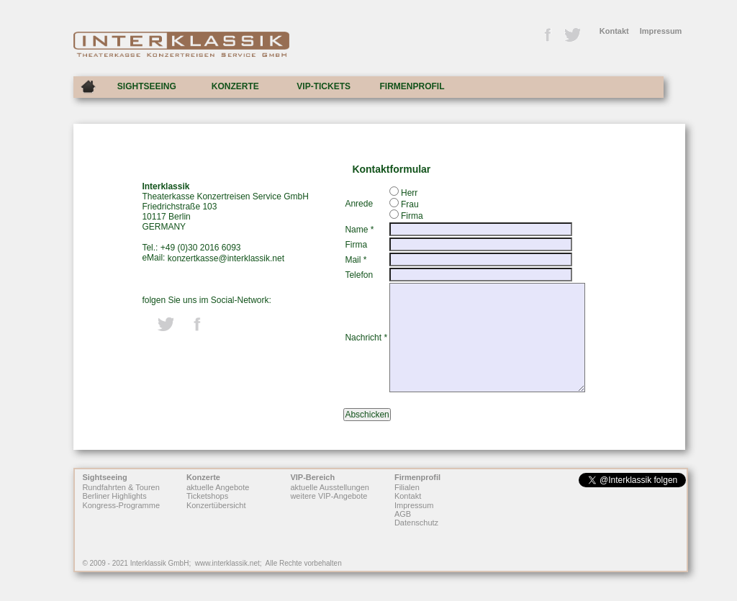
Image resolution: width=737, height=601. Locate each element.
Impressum (661, 31)
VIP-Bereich (312, 477)
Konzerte (203, 477)
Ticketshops (207, 496)
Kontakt (614, 31)
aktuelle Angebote (217, 487)
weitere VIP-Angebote (328, 496)
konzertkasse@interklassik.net (226, 258)
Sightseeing (104, 477)
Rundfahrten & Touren (120, 487)
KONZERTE (235, 86)
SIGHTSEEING (146, 86)
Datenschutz (416, 523)
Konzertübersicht (216, 505)
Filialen (407, 487)
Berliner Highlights (114, 496)
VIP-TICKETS (324, 86)
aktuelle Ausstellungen (329, 487)
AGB (402, 514)
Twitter (571, 35)
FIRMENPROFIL (412, 86)
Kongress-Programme (121, 505)
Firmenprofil (417, 477)
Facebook (547, 35)
